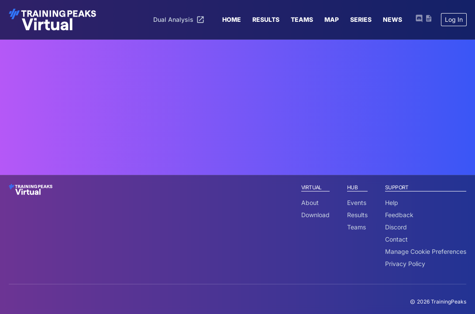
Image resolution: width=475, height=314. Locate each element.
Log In (454, 19)
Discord (396, 227)
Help (391, 202)
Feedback (399, 214)
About (310, 202)
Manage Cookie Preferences (425, 251)
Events (356, 202)
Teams (356, 227)
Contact (396, 239)
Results (357, 214)
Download (315, 214)
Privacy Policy (405, 263)
